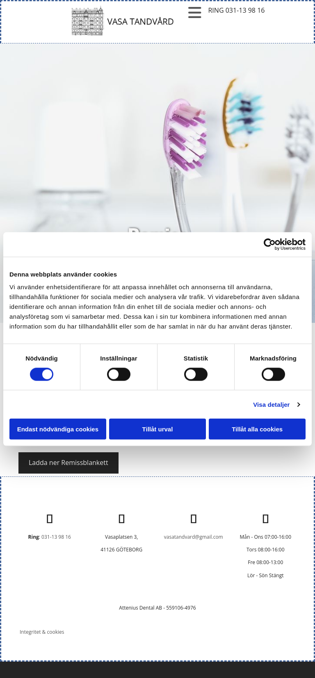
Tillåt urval (157, 429)
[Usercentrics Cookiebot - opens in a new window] (270, 244)
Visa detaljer (271, 404)
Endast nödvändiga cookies (57, 429)
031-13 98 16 (56, 536)
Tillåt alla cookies (257, 429)
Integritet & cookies (42, 631)
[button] (68, 463)
